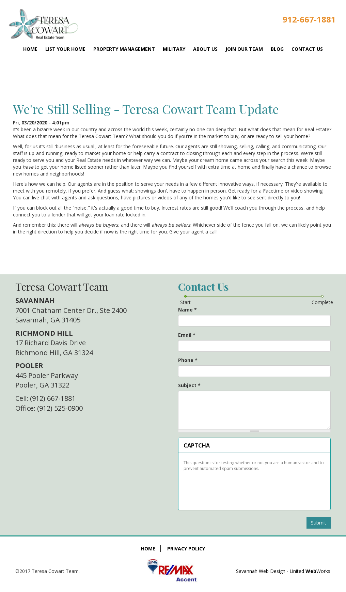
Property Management (124, 49)
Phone (188, 360)
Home (30, 49)
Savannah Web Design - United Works (283, 571)
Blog (277, 49)
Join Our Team (244, 49)
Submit (318, 522)
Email (186, 335)
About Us (205, 49)
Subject (189, 385)
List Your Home (65, 49)
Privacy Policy (186, 548)
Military (174, 49)
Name (187, 309)
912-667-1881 (309, 19)
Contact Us (307, 49)
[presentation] (235, 488)
